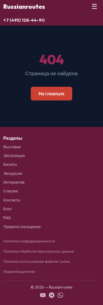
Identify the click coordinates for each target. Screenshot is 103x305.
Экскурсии (12, 173)
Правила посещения (22, 226)
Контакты (11, 200)
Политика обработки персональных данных (38, 251)
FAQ (7, 217)
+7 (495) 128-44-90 (24, 20)
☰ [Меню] (94, 6)
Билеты (10, 164)
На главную (51, 93)
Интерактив (13, 182)
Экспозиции (14, 155)
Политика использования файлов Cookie (36, 261)
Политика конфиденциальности (29, 241)
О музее (10, 191)
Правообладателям (19, 271)
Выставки (12, 146)
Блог (7, 208)
